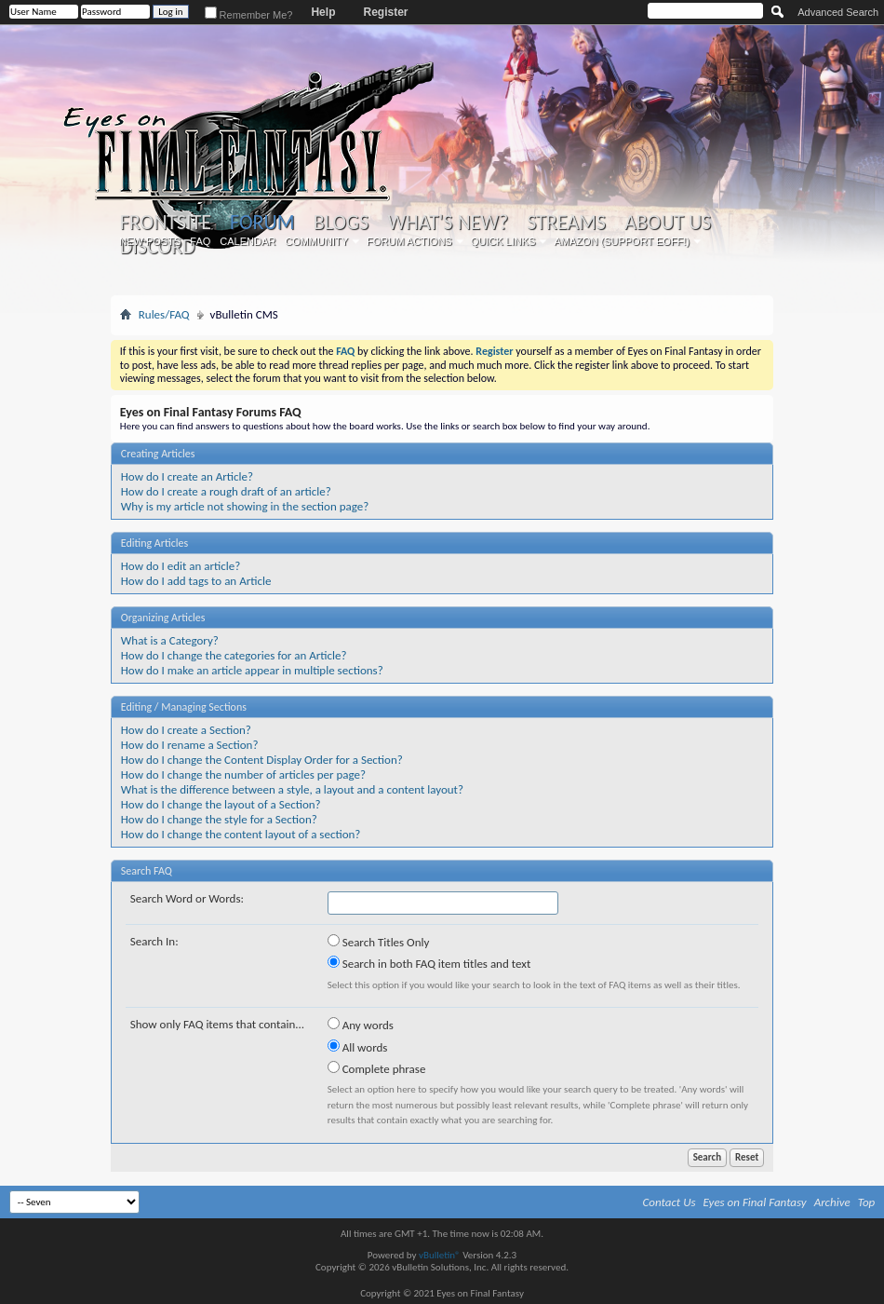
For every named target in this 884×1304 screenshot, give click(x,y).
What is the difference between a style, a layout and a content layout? (292, 789)
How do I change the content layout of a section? (241, 834)
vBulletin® (440, 1255)
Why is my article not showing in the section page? (245, 506)
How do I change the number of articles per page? (243, 774)
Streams (566, 223)
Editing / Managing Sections (184, 706)
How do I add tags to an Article (196, 581)
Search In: (154, 941)
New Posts (150, 241)
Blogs (341, 223)
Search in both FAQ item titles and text (429, 963)
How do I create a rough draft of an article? (226, 491)
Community (316, 241)
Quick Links (503, 241)
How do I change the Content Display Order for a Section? (262, 760)
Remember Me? (249, 14)
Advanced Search (837, 12)
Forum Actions (409, 241)
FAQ (200, 241)
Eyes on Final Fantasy (755, 1202)
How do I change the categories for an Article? (234, 655)
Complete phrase (377, 1068)
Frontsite (165, 223)
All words (358, 1046)
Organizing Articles (163, 617)
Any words (361, 1024)
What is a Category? (170, 640)
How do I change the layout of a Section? (221, 804)
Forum (262, 222)
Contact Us (669, 1202)
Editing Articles (154, 543)
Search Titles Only (379, 941)
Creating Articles (158, 453)
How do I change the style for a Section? (219, 819)
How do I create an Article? (187, 476)
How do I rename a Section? (190, 745)
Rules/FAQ (164, 314)
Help (323, 12)
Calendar (247, 241)
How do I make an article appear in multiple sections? (252, 670)
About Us (667, 223)
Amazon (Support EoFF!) (622, 241)
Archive (832, 1202)
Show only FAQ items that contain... (217, 1024)
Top (867, 1202)
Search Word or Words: (187, 898)
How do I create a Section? (186, 730)
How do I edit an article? (181, 566)
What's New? (447, 223)
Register (385, 12)
